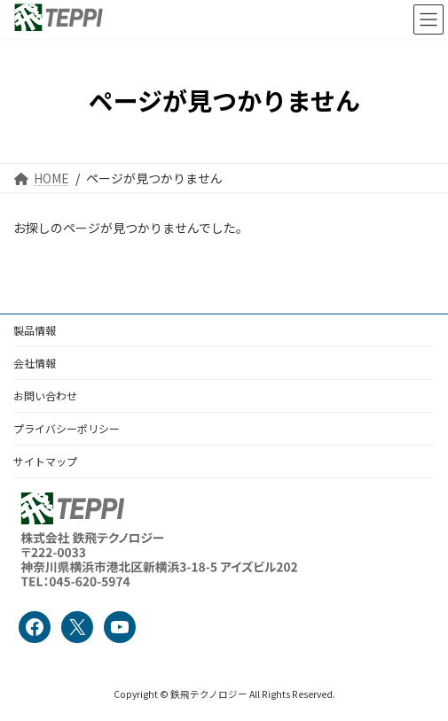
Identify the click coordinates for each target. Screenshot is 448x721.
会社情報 (34, 362)
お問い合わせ (45, 395)
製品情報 (34, 329)
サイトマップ (45, 461)
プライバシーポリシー (66, 428)
